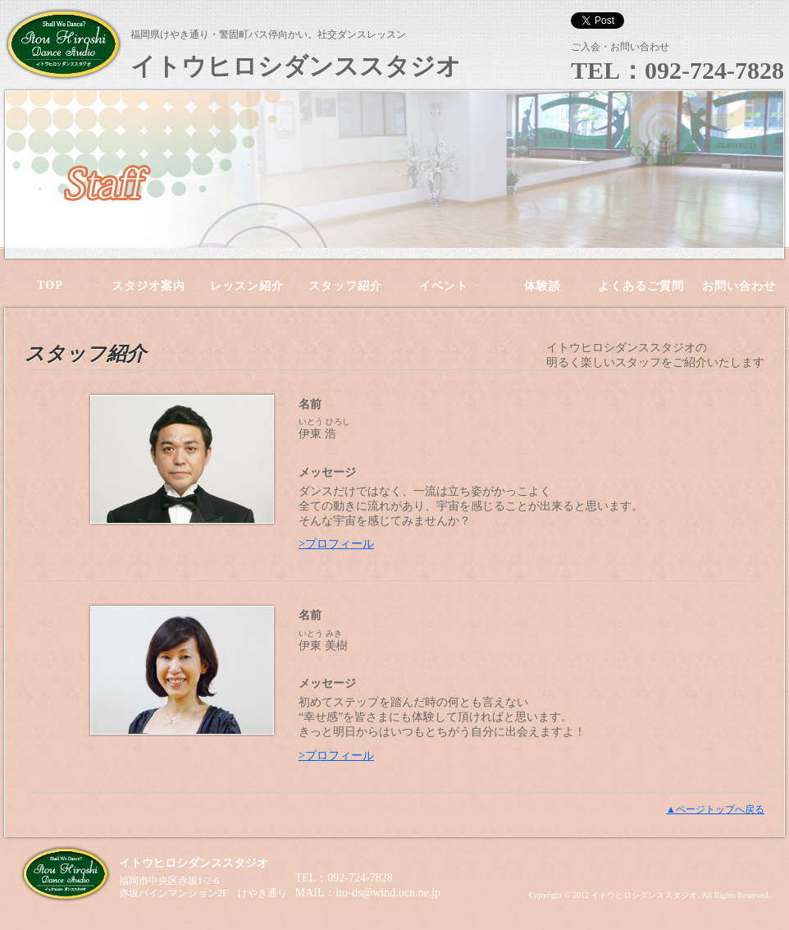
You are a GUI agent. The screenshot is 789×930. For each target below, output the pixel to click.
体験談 (542, 286)
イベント (443, 286)
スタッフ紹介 (345, 286)
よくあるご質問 (641, 286)
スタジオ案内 (148, 286)
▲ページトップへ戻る (715, 809)
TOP (50, 285)
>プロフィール (336, 544)
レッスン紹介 (247, 286)
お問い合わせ (739, 286)
